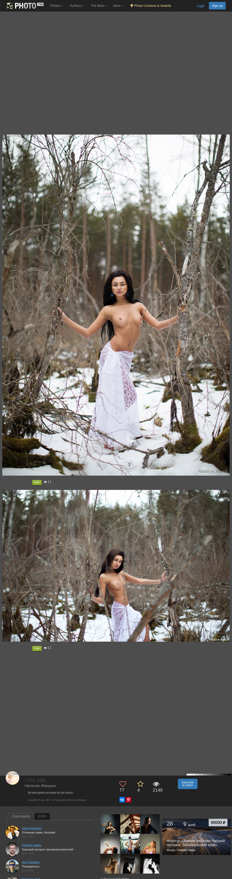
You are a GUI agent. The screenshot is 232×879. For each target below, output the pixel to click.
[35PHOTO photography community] (25, 6)
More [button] (118, 5)
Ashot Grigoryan (32, 828)
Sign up (217, 5)
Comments (21, 816)
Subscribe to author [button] (188, 784)
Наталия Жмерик (40, 786)
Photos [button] (56, 5)
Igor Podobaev (31, 862)
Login (201, 5)
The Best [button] (98, 5)
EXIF (42, 816)
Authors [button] (77, 5)
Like (36, 482)
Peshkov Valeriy (31, 845)
